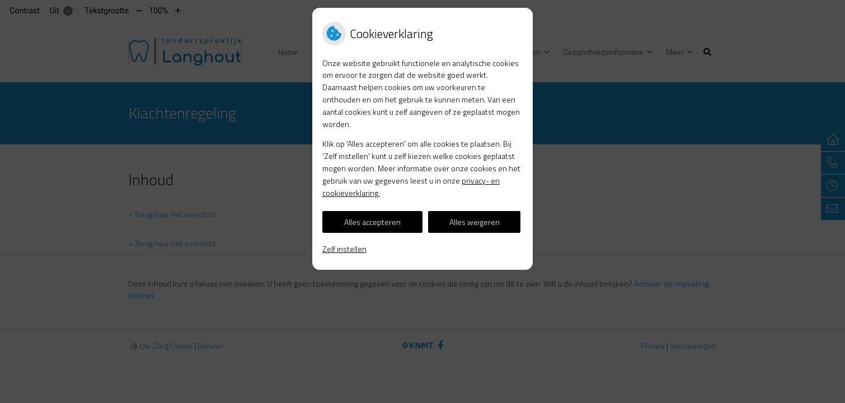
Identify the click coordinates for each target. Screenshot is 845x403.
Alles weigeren (474, 222)
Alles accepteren (372, 222)
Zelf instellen (344, 249)
